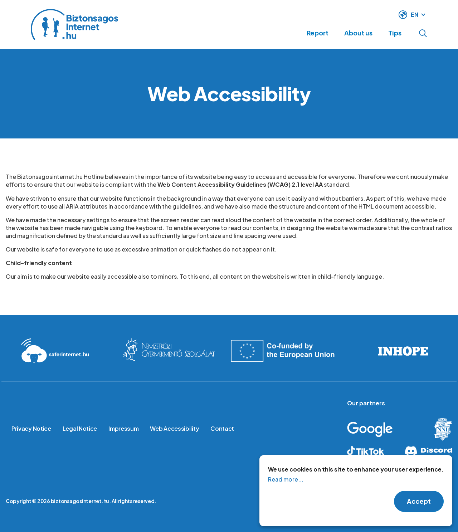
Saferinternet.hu (55, 350)
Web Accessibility (174, 428)
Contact (222, 428)
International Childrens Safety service (169, 350)
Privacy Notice (31, 428)
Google (380, 429)
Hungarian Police (437, 429)
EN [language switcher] (414, 14)
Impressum (123, 428)
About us (351, 33)
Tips (392, 33)
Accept (419, 502)
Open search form (423, 33)
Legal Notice (80, 428)
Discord (428, 450)
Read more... (285, 479)
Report (305, 33)
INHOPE (403, 350)
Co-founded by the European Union (286, 350)
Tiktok (371, 450)
